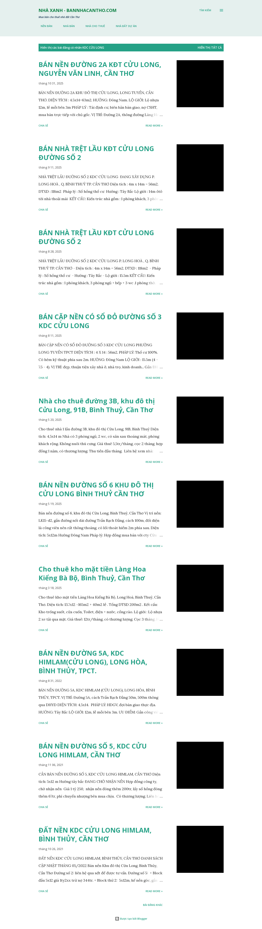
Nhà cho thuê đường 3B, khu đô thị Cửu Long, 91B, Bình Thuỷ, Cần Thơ (97, 405)
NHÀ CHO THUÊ (93, 26)
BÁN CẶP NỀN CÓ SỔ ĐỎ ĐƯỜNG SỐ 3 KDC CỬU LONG (100, 321)
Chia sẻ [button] (43, 125)
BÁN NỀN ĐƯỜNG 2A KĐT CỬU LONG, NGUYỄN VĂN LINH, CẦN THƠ (100, 69)
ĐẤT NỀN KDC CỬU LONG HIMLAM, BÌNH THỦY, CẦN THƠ (95, 834)
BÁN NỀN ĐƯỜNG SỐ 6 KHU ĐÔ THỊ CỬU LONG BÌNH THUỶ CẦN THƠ (96, 489)
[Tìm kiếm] (205, 10)
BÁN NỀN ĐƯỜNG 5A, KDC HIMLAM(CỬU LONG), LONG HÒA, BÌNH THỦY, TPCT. (93, 662)
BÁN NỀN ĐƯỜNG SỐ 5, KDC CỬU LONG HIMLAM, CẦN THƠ (93, 750)
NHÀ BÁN (67, 26)
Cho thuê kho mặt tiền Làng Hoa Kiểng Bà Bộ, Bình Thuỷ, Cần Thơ (92, 573)
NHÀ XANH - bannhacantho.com (78, 10)
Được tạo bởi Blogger (131, 918)
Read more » (154, 125)
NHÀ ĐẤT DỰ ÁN (124, 26)
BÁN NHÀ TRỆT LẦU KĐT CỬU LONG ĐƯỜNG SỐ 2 (96, 153)
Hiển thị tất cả (210, 48)
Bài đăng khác (153, 905)
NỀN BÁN (44, 26)
